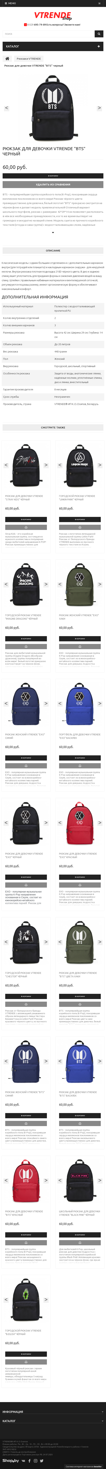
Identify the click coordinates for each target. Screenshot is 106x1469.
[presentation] (7, 108)
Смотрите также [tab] (53, 427)
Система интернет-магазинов (84, 1466)
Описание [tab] (53, 250)
